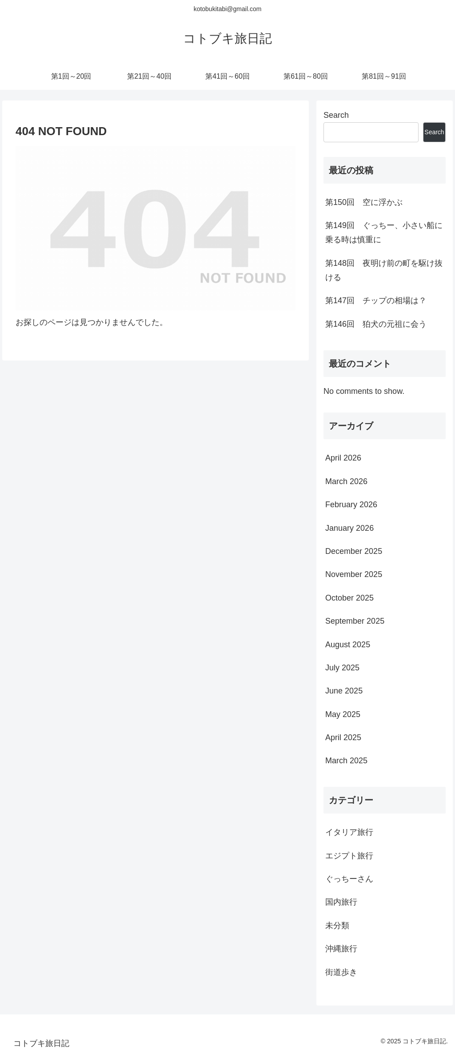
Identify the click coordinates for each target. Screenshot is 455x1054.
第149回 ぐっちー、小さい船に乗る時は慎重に (384, 232)
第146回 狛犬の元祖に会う (376, 324)
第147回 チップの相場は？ (376, 300)
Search (336, 115)
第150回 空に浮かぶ (364, 202)
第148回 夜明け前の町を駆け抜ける (384, 270)
